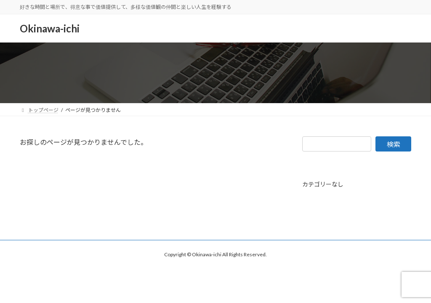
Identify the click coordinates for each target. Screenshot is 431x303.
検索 (393, 144)
